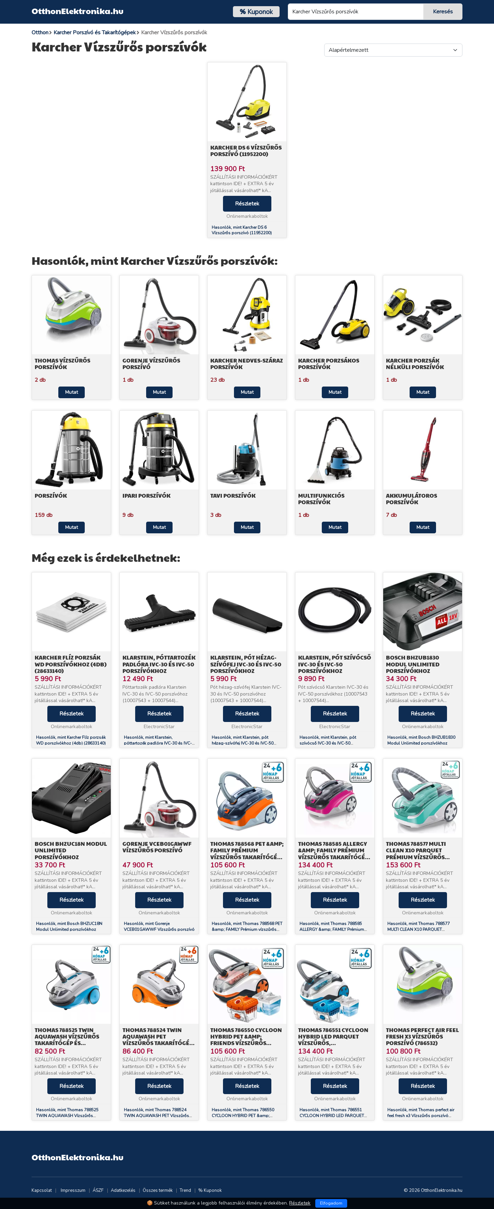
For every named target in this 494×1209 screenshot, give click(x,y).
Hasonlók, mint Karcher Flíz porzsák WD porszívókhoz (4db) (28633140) (71, 740)
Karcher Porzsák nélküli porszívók (415, 363)
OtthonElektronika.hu (78, 10)
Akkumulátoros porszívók (411, 498)
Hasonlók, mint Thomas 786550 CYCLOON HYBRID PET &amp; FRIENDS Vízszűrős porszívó (243, 1115)
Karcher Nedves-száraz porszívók (246, 363)
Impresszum (73, 1190)
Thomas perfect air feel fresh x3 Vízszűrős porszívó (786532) (422, 1036)
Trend (185, 1190)
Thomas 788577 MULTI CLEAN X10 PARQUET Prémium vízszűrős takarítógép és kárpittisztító (416, 857)
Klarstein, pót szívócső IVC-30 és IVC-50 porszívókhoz (334, 663)
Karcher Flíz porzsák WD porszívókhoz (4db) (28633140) (71, 663)
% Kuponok (210, 1190)
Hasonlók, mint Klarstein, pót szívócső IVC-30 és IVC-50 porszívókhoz (327, 743)
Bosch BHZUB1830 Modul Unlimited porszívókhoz (412, 663)
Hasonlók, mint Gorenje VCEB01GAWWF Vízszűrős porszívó (159, 926)
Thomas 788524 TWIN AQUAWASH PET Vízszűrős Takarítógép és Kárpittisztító (157, 1040)
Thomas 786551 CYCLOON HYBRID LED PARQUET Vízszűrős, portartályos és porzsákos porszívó (333, 1043)
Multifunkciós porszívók (321, 498)
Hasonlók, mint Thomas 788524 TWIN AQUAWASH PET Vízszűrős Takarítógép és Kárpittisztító (156, 1115)
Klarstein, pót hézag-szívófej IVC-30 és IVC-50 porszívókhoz (245, 663)
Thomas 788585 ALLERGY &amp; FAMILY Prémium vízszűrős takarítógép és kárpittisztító (333, 853)
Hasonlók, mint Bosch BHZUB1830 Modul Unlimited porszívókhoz (421, 740)
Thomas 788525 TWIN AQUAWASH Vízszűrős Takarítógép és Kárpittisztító (67, 1040)
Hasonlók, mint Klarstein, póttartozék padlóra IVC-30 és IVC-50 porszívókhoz (158, 743)
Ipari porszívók (146, 495)
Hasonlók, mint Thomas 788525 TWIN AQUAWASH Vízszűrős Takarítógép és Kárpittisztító (67, 1115)
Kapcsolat (42, 1190)
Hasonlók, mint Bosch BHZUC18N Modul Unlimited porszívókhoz (69, 926)
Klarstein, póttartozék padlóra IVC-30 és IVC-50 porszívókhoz (159, 663)
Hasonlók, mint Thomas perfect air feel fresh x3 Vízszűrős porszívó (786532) (420, 1115)
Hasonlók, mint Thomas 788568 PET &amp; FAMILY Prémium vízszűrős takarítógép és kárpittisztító (247, 929)
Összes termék (158, 1190)
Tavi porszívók (233, 495)
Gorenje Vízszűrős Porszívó (151, 363)
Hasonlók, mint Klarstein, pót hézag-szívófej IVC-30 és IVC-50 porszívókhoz (242, 743)
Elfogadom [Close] (331, 1203)
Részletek (247, 204)
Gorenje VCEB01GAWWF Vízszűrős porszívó (156, 847)
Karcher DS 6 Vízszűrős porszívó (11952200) (246, 150)
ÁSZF (98, 1190)
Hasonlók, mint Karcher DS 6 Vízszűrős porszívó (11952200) (242, 230)
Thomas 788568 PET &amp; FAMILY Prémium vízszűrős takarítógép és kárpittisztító (247, 853)
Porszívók (51, 495)
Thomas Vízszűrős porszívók (62, 363)
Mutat (71, 392)
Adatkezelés (123, 1190)
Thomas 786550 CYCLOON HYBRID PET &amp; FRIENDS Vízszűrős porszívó (246, 1040)
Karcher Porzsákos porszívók (328, 363)
